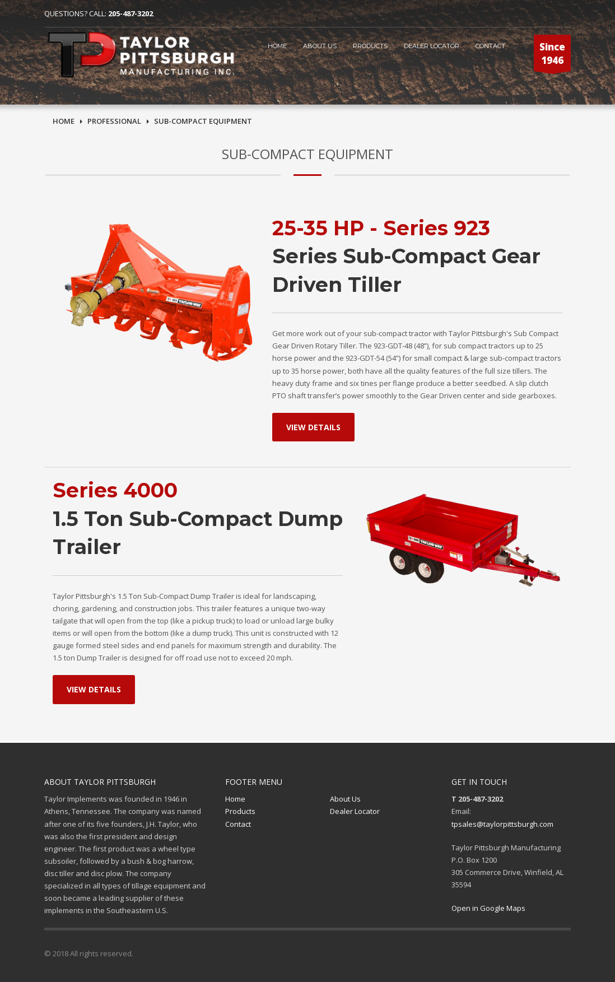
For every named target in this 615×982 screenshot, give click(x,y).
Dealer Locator (431, 46)
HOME (277, 46)
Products (370, 46)
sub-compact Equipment (203, 121)
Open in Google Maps (488, 908)
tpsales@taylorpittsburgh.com (502, 824)
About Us (345, 799)
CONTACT (490, 46)
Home (63, 121)
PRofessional (114, 121)
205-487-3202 (130, 13)
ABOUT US (320, 46)
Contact (238, 824)
